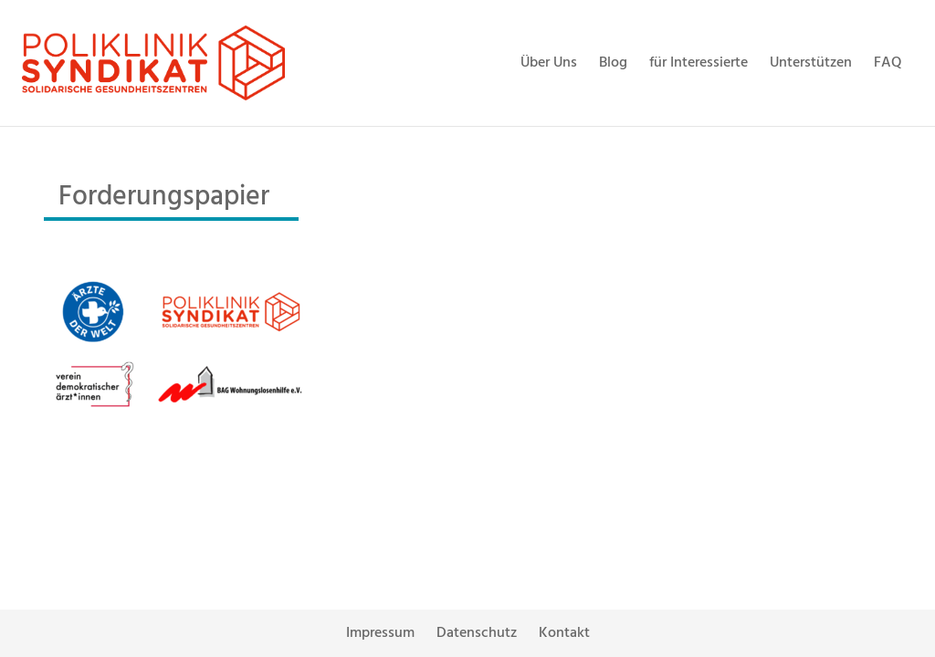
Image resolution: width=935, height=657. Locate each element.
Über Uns (548, 63)
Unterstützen (811, 63)
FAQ (888, 63)
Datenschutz (476, 633)
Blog (613, 63)
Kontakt (564, 633)
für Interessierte (698, 63)
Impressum (380, 633)
